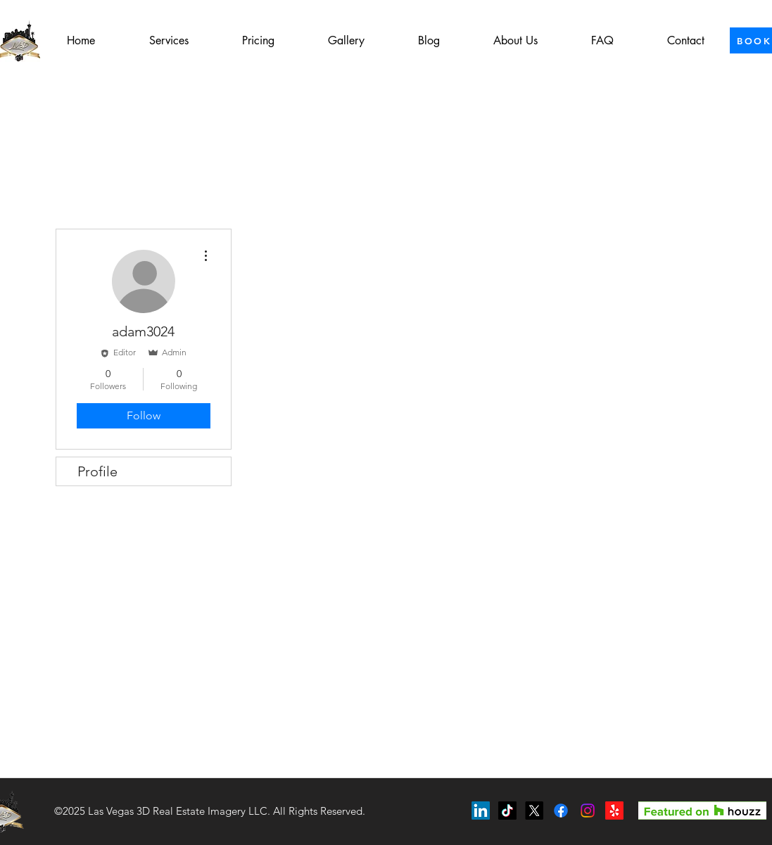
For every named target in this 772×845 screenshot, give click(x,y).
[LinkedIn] (481, 810)
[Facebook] (561, 810)
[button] (168, 40)
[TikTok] (507, 810)
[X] (534, 810)
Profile (97, 471)
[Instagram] (587, 810)
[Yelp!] (614, 810)
